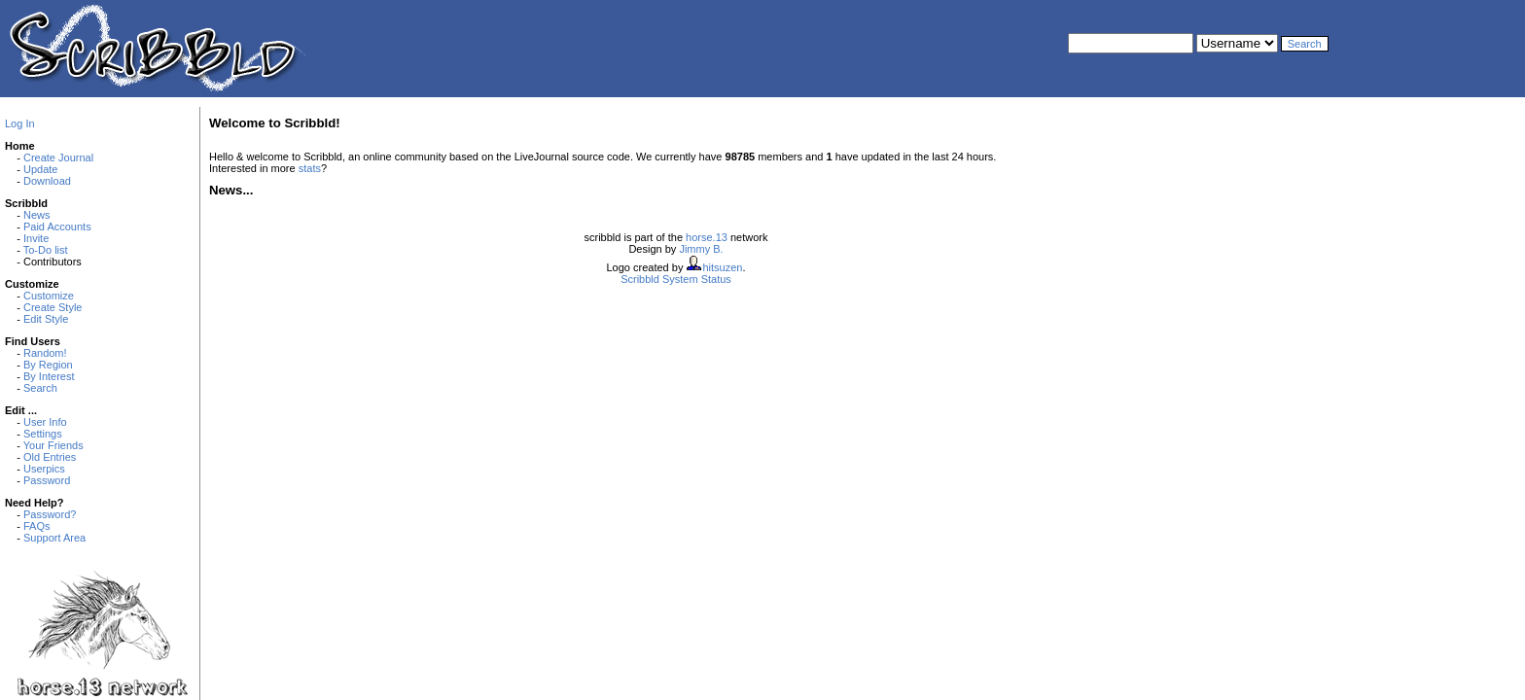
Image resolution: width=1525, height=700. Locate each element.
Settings (42, 433)
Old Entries (49, 457)
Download (47, 181)
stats (310, 168)
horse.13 (706, 237)
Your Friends (53, 445)
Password (46, 480)
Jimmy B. (701, 249)
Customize (48, 295)
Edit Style (45, 319)
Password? (49, 514)
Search (40, 388)
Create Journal (58, 157)
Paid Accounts (57, 226)
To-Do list (45, 250)
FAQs (37, 526)
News (37, 215)
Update (40, 169)
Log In (20, 123)
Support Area (54, 537)
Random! (45, 353)
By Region (48, 364)
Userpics (44, 468)
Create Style (53, 307)
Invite (36, 238)
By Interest (49, 376)
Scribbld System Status (676, 279)
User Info (45, 422)
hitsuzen (722, 267)
